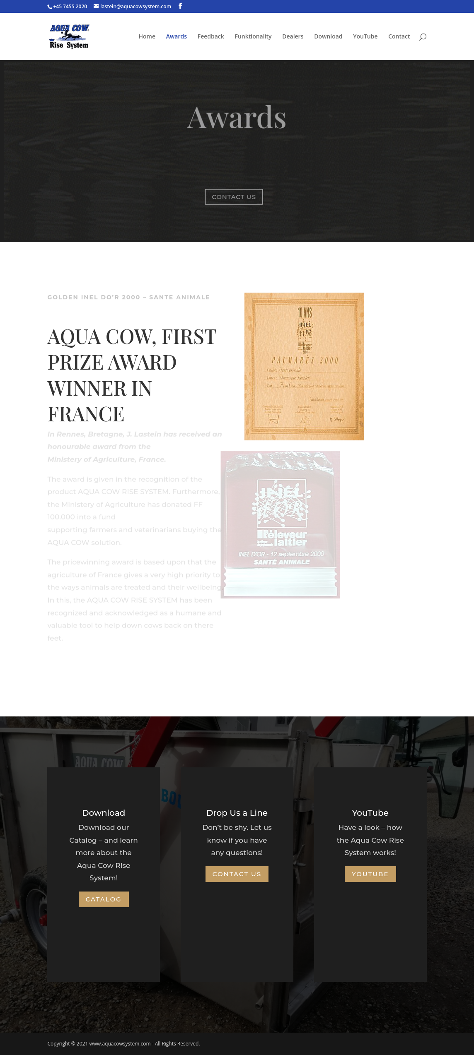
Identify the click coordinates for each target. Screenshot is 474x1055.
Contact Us (237, 874)
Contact (399, 37)
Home (147, 37)
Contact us (234, 196)
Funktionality (253, 37)
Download (328, 37)
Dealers (292, 37)
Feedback (211, 37)
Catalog (104, 899)
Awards (176, 37)
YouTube (365, 37)
